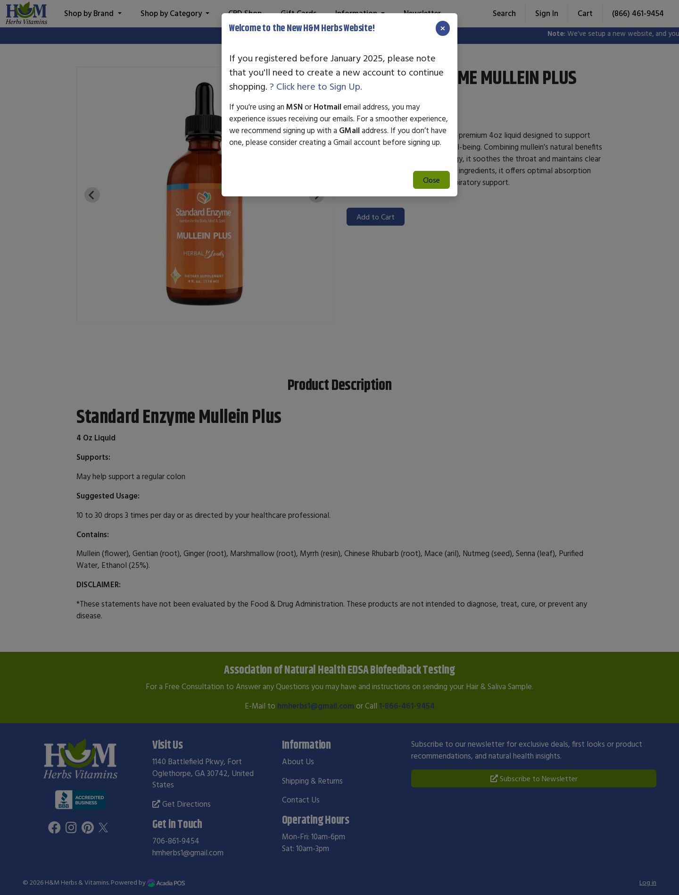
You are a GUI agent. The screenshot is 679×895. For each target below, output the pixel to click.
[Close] (443, 28)
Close (431, 180)
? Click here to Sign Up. (316, 86)
